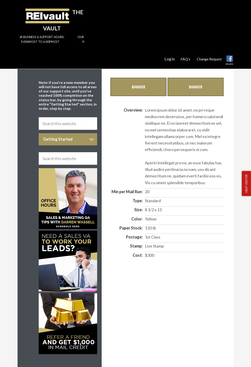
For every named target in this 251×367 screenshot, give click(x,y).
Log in (169, 58)
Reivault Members (47, 16)
